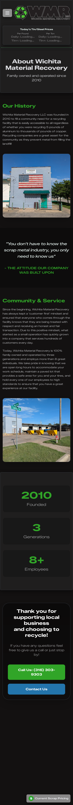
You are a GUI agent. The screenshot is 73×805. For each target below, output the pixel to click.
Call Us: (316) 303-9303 (36, 672)
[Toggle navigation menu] (7, 13)
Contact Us (36, 689)
